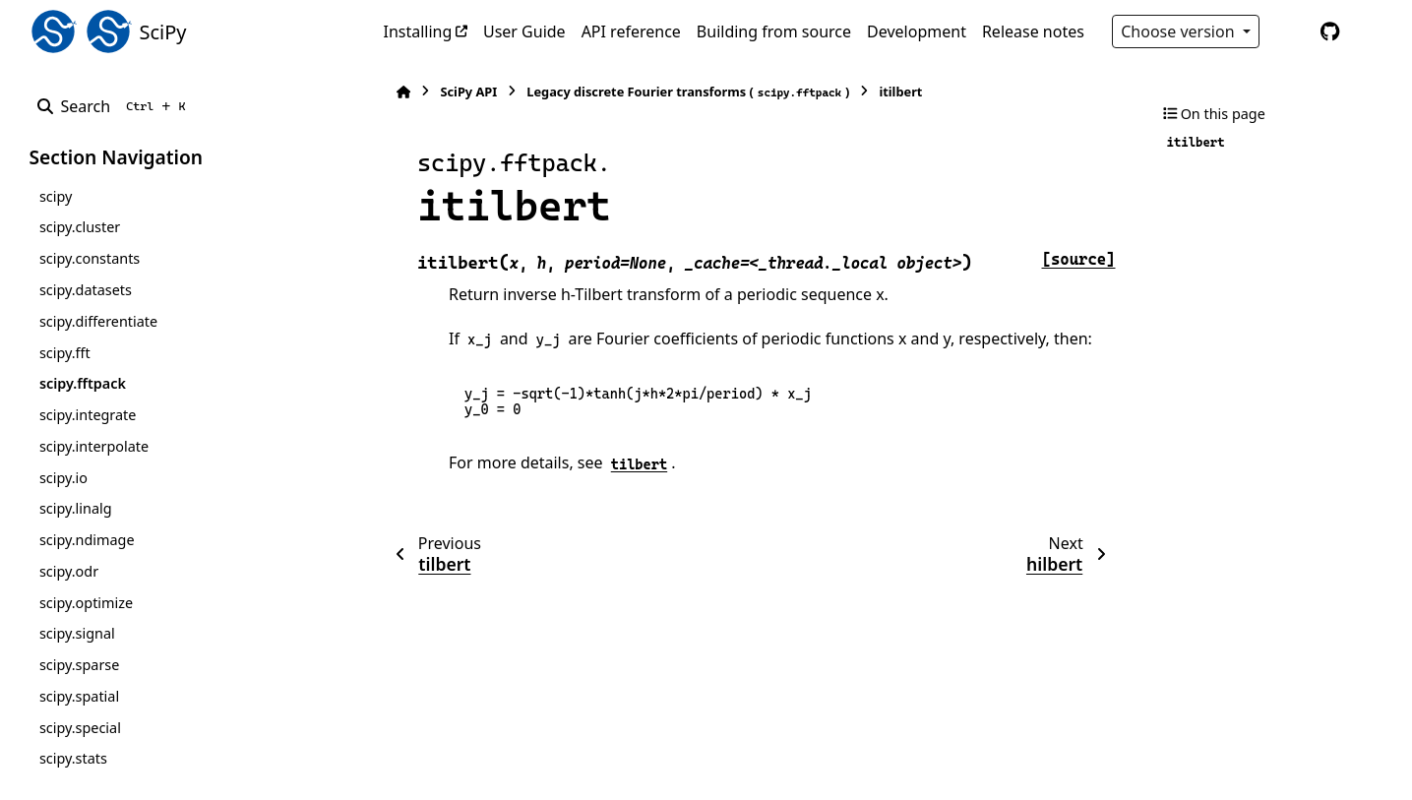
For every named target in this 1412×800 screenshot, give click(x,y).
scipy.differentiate (98, 321)
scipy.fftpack (82, 383)
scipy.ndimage (87, 539)
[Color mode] (1289, 31)
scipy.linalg (75, 508)
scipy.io (63, 477)
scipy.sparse (79, 664)
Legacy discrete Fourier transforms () (678, 92)
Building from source (774, 31)
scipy (55, 196)
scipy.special (80, 727)
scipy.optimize (86, 602)
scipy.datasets (85, 289)
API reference (631, 31)
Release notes (1033, 31)
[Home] (393, 92)
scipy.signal (77, 633)
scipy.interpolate (94, 446)
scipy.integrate (88, 414)
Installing (418, 31)
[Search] (116, 106)
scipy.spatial (79, 696)
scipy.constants (89, 258)
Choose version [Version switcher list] (1180, 31)
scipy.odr (68, 571)
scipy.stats (73, 758)
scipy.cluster (79, 226)
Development (916, 31)
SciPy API (458, 91)
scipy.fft (65, 352)
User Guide (524, 31)
